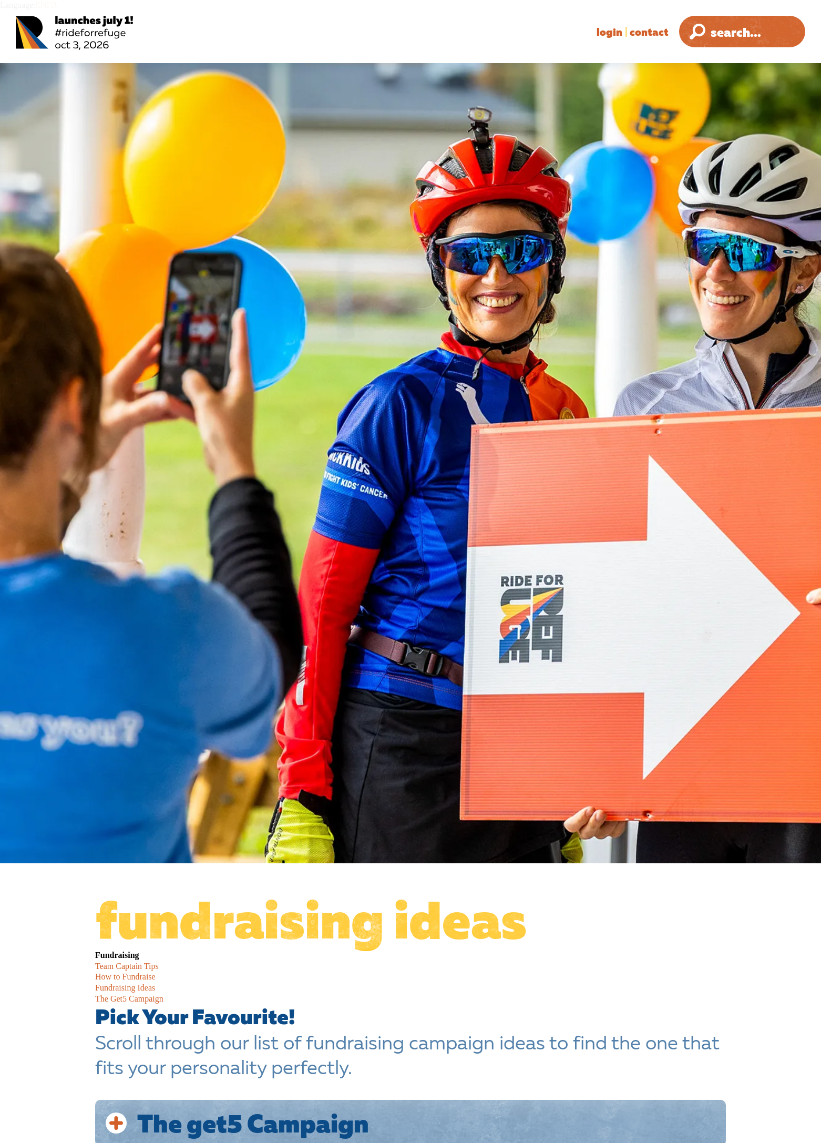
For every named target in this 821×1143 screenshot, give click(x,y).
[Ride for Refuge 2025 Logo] (108, 33)
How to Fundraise (125, 976)
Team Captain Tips (127, 966)
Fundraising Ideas (125, 987)
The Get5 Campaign (129, 998)
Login (609, 31)
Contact (649, 31)
